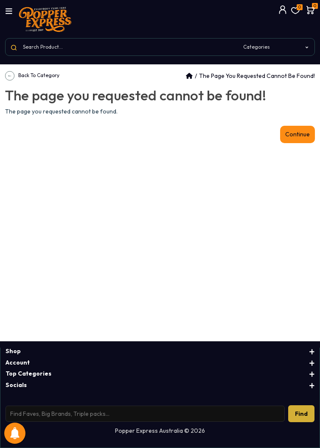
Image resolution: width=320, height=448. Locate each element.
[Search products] (145, 414)
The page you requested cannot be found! (257, 76)
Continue (297, 134)
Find (301, 414)
